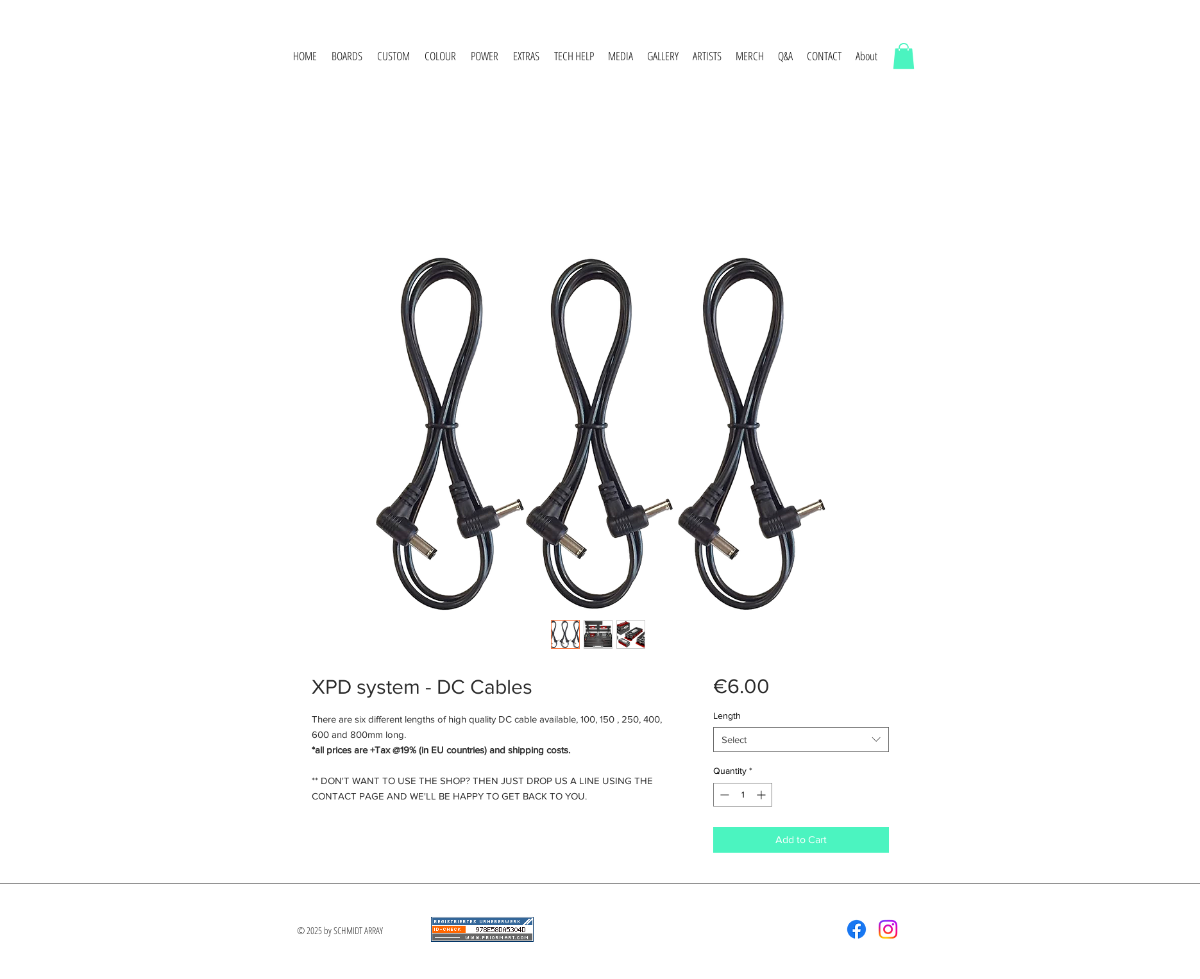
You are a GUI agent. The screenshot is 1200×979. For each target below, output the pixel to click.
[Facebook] (856, 929)
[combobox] (800, 739)
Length (727, 715)
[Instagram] (887, 929)
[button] (347, 56)
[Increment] (762, 794)
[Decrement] (723, 794)
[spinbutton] (742, 794)
